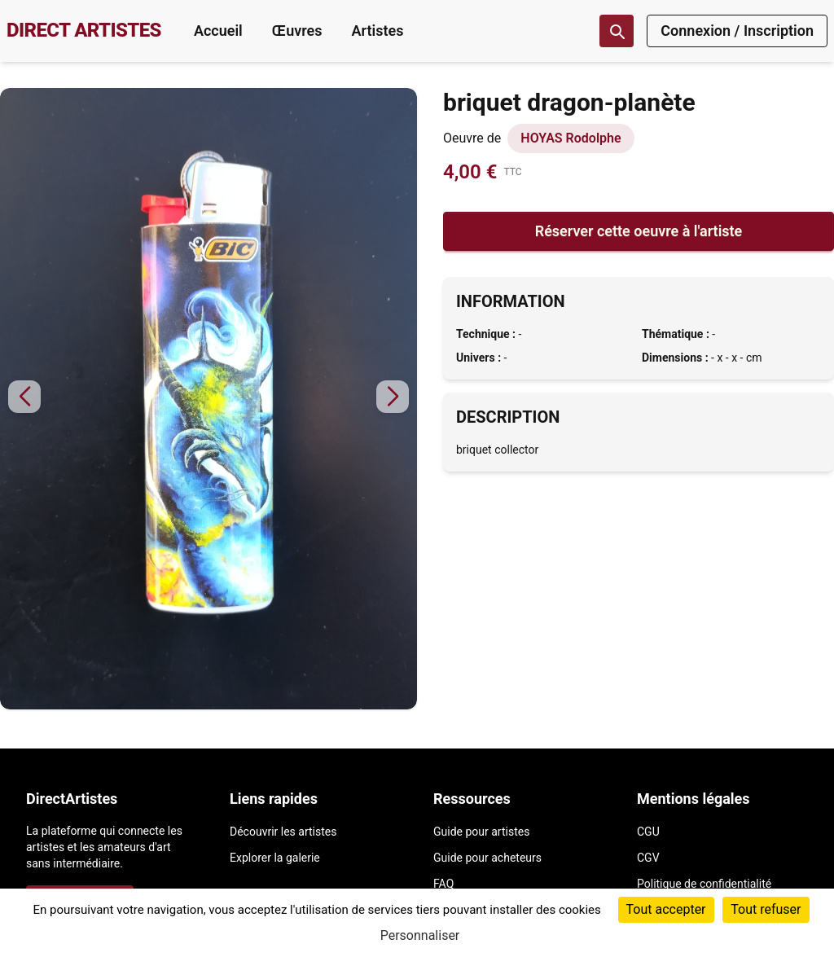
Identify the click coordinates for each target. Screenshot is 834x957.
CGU (648, 831)
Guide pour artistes (481, 831)
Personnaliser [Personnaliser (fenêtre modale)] (420, 935)
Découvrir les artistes (283, 831)
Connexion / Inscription (737, 30)
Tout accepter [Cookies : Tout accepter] (666, 909)
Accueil (218, 30)
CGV (648, 857)
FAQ (443, 883)
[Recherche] (616, 31)
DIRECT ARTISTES (84, 30)
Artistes (377, 30)
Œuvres (297, 30)
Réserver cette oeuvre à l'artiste (639, 230)
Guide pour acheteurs (487, 857)
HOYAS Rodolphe (570, 138)
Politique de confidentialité (704, 883)
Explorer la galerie (275, 857)
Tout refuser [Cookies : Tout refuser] (766, 909)
